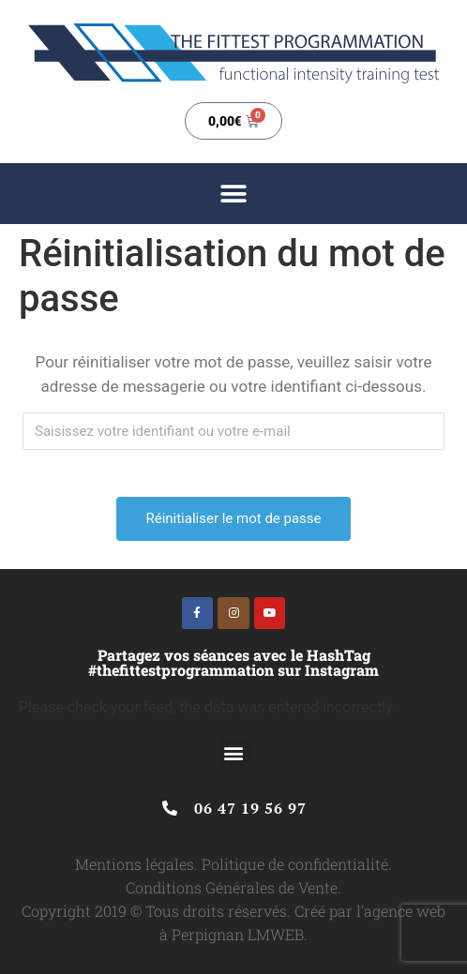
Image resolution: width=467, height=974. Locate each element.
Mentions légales (134, 864)
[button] (234, 193)
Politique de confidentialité (295, 864)
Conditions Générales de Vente (232, 887)
